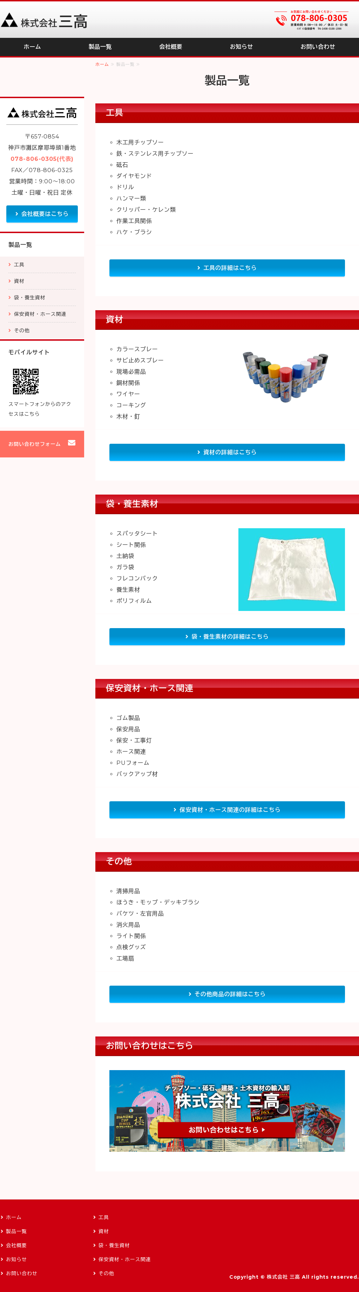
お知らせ (241, 46)
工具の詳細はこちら (230, 268)
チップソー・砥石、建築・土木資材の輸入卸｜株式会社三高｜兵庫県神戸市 (44, 19)
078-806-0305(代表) (42, 159)
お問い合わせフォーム (34, 444)
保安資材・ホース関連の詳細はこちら (230, 810)
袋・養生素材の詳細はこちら (230, 636)
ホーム (32, 46)
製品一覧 (100, 46)
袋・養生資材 (30, 297)
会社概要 (170, 46)
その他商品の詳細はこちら (230, 994)
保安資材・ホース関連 (40, 314)
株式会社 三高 (283, 1277)
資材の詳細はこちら (230, 452)
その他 (22, 330)
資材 (19, 281)
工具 (19, 264)
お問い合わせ (317, 46)
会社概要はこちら (45, 214)
